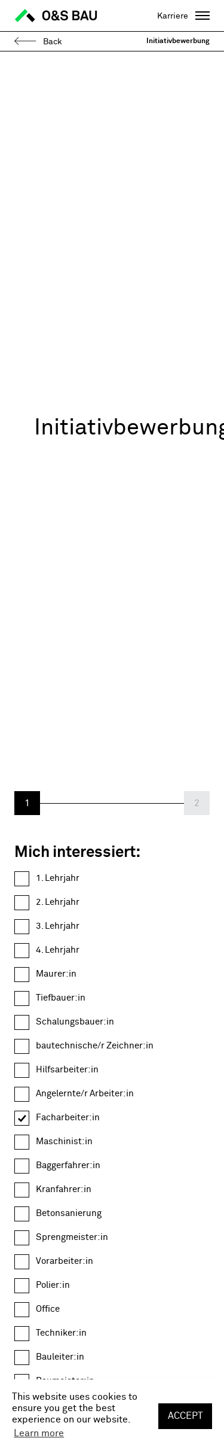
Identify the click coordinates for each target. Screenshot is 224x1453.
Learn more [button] (39, 1433)
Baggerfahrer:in (68, 1165)
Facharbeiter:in (68, 1117)
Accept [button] (185, 1416)
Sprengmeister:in (72, 1237)
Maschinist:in (64, 1141)
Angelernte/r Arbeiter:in (85, 1093)
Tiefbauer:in (60, 997)
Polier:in (53, 1285)
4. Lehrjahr (57, 950)
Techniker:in (61, 1333)
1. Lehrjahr (57, 878)
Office (48, 1309)
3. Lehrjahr (57, 926)
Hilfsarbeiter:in (67, 1069)
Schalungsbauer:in (75, 1021)
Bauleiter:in (60, 1356)
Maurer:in (56, 973)
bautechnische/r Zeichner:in (95, 1045)
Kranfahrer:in (63, 1189)
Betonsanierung (69, 1213)
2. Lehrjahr (57, 902)
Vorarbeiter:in (64, 1261)
